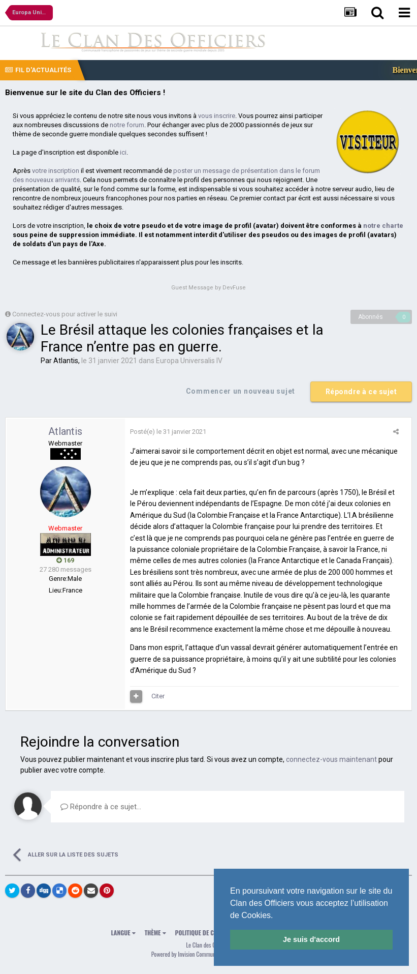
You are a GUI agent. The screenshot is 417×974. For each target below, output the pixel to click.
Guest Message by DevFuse (208, 287)
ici (123, 152)
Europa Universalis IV (189, 361)
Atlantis (65, 361)
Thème (155, 932)
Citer (158, 696)
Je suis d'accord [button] (311, 939)
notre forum (127, 125)
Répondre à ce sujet (361, 392)
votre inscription (55, 170)
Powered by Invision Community (186, 954)
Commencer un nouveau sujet (240, 391)
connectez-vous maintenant (331, 759)
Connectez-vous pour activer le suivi (64, 314)
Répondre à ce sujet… (100, 806)
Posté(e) (168, 431)
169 (65, 560)
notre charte (383, 225)
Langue (123, 932)
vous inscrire (216, 116)
